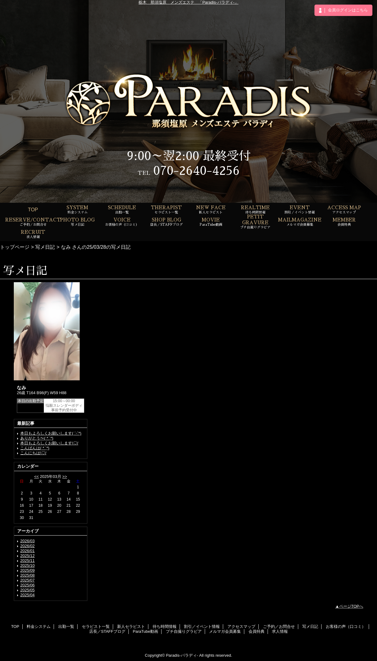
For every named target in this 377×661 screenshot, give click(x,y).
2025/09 (27, 570)
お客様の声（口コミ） (346, 626)
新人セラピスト (131, 626)
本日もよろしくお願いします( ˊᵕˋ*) (50, 433)
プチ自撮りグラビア (184, 631)
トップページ (14, 247)
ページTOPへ (351, 606)
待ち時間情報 (165, 626)
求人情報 (280, 631)
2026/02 (27, 546)
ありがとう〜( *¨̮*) (36, 438)
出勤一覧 (66, 626)
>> (64, 476)
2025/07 (27, 580)
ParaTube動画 (145, 631)
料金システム (39, 626)
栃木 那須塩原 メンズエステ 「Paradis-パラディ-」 (188, 2)
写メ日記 (45, 247)
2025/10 (27, 565)
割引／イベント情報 (202, 626)
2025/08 (27, 575)
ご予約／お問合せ (279, 626)
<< (36, 476)
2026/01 (27, 550)
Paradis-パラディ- (182, 655)
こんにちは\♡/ (33, 453)
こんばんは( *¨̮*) (34, 448)
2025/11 (27, 560)
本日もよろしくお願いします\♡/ (49, 443)
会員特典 (257, 631)
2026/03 (27, 541)
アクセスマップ (241, 626)
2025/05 (27, 590)
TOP (33, 209)
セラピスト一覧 (96, 626)
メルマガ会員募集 (225, 631)
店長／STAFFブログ (107, 631)
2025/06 (27, 585)
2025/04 (27, 595)
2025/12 (27, 555)
